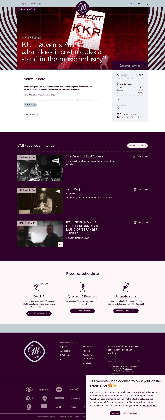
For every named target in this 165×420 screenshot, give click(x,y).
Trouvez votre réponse (82, 310)
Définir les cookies (131, 413)
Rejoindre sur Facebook (128, 117)
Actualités (65, 350)
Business (87, 346)
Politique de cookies (65, 417)
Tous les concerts (137, 145)
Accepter (115, 413)
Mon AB (130, 4)
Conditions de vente (81, 417)
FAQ (62, 359)
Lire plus (30, 104)
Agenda (25, 4)
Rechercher (147, 4)
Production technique (88, 357)
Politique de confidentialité (46, 417)
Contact (87, 362)
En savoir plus (150, 405)
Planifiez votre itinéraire (39, 313)
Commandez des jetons (126, 310)
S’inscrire (139, 361)
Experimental (32, 115)
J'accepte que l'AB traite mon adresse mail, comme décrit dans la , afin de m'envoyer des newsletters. (124, 370)
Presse (86, 350)
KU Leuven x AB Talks (27, 9)
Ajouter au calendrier (127, 114)
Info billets (65, 355)
